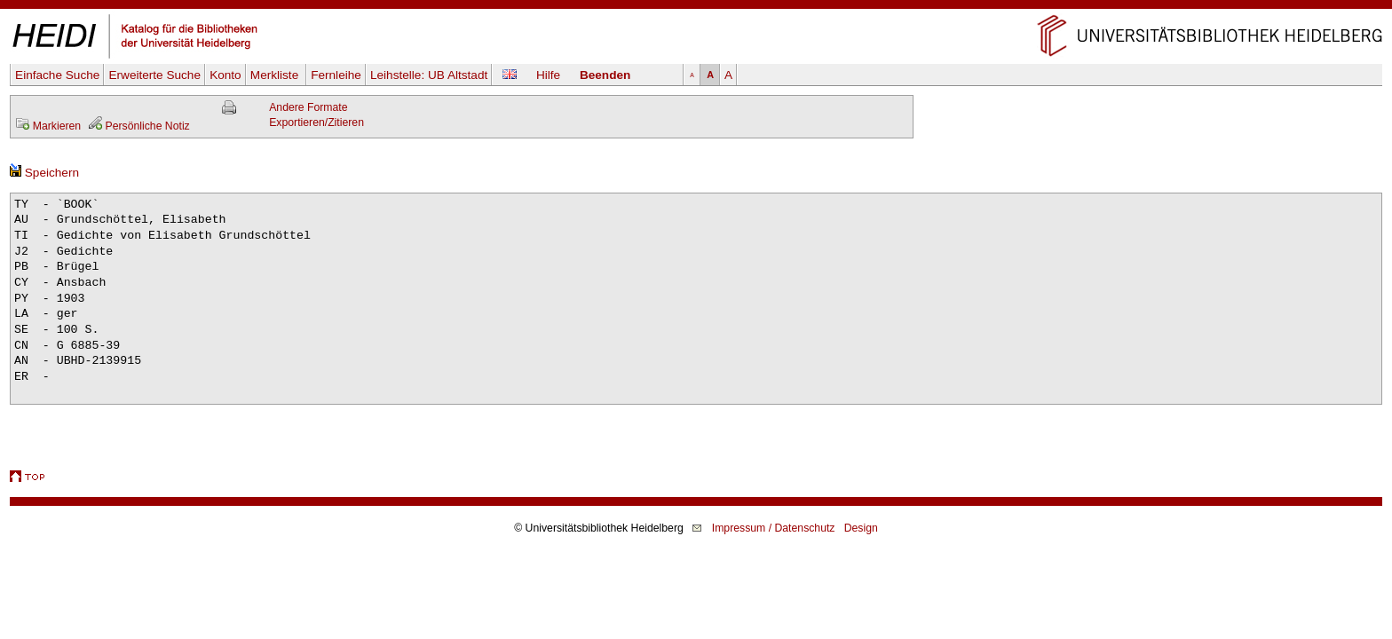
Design (861, 528)
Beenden (605, 75)
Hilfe (548, 75)
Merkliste (276, 75)
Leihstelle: (428, 75)
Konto (225, 75)
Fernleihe (336, 75)
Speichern (44, 172)
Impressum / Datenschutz (773, 528)
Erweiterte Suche (154, 75)
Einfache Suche (57, 75)
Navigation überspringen (696, 7)
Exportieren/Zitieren (316, 122)
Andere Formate (308, 107)
